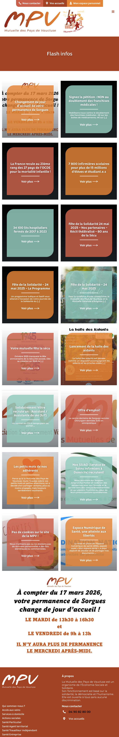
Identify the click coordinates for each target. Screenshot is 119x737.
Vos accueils (76, 719)
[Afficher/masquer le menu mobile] (113, 11)
